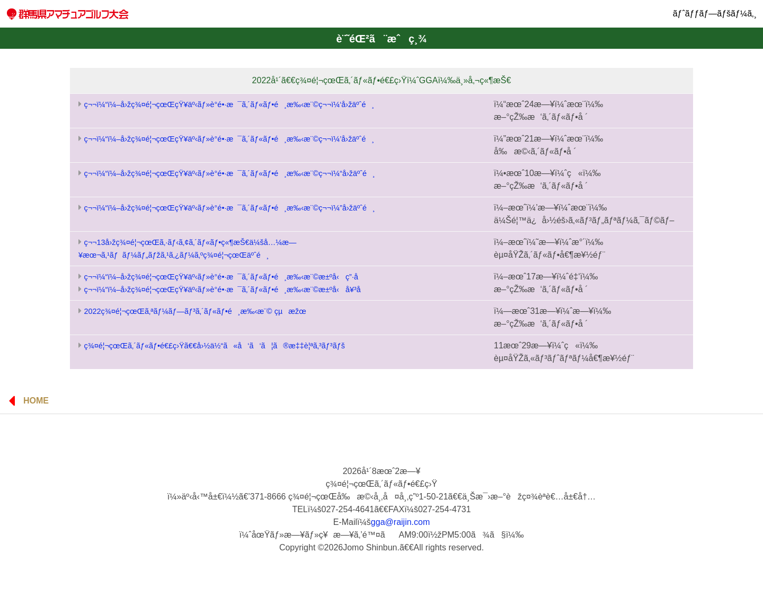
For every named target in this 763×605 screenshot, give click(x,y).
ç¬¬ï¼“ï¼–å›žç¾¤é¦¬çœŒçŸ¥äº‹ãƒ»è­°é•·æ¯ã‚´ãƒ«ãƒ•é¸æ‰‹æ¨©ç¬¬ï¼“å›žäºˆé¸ (229, 173)
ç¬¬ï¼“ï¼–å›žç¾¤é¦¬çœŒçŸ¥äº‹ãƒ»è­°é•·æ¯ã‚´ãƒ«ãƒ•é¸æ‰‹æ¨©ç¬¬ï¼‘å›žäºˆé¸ (229, 104)
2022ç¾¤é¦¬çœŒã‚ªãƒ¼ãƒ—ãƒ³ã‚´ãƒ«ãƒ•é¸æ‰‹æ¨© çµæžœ (195, 311)
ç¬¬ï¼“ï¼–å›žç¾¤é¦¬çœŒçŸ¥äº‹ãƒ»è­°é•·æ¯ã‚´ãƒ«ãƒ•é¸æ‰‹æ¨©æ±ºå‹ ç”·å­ (223, 277)
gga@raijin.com (400, 522)
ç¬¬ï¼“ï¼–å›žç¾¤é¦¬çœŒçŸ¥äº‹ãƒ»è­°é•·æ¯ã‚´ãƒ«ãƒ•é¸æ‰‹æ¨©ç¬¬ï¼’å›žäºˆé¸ (229, 139)
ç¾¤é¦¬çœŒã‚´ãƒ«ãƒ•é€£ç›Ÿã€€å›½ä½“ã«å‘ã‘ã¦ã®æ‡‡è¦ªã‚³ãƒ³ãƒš (214, 345)
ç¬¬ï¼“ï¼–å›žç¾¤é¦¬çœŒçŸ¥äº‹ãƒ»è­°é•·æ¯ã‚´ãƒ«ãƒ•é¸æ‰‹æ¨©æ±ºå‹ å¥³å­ (225, 289)
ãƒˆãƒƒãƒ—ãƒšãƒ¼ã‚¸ (715, 13)
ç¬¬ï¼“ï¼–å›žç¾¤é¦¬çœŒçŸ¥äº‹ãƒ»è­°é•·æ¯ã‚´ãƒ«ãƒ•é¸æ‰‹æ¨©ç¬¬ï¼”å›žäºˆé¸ (229, 208)
